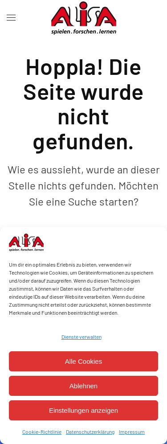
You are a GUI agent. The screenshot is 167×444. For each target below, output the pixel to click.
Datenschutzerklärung (90, 431)
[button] (11, 18)
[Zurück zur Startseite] (83, 18)
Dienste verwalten (81, 336)
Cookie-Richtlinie (41, 431)
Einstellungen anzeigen (83, 410)
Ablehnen (83, 386)
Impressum (132, 431)
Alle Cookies (83, 361)
